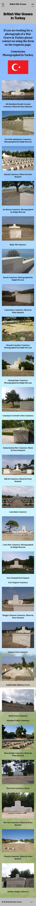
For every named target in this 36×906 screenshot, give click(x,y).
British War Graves (18, 4)
